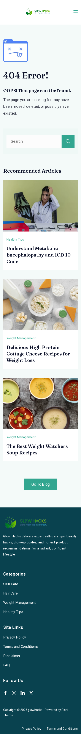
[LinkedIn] (23, 693)
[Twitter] (31, 693)
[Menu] (75, 12)
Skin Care (10, 584)
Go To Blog (40, 484)
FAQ (6, 665)
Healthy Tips (15, 239)
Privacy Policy (14, 637)
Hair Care (10, 593)
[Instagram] (14, 693)
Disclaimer (11, 656)
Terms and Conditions (20, 647)
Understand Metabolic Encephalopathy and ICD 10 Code (38, 254)
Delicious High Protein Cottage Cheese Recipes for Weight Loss (38, 353)
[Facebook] (5, 693)
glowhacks (35, 710)
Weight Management (21, 338)
